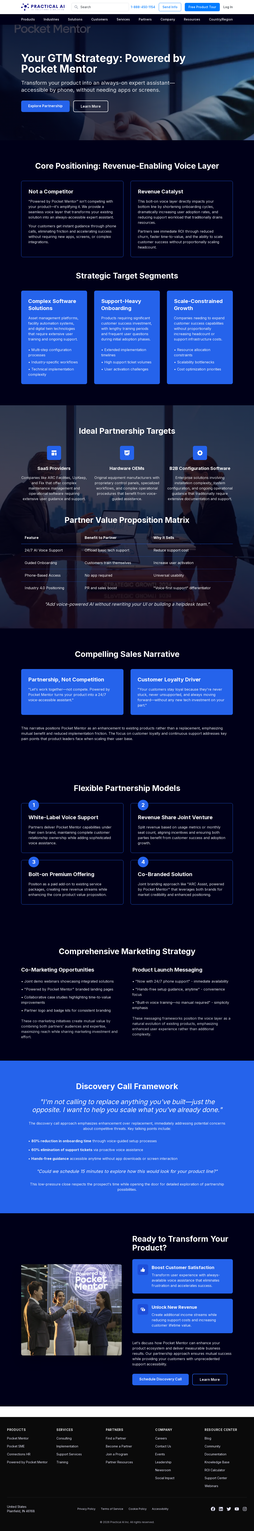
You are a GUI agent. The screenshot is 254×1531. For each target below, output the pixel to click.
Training (62, 1462)
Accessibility (160, 1508)
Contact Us (163, 1446)
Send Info (169, 7)
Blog (208, 1438)
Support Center (216, 1478)
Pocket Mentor (18, 1438)
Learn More (91, 106)
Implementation (67, 1446)
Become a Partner (119, 1446)
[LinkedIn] (221, 1509)
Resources (192, 19)
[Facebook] (213, 1509)
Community (212, 1446)
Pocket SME (16, 1446)
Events (160, 1454)
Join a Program (117, 1454)
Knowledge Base (217, 1462)
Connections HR (18, 1454)
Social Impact (164, 1478)
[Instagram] (245, 1509)
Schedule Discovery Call (160, 1379)
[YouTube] (237, 1509)
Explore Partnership (45, 106)
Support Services (69, 1454)
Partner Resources (119, 1462)
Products (28, 19)
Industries (51, 19)
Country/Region (221, 19)
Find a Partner (116, 1438)
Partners (145, 19)
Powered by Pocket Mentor (27, 1462)
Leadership (163, 1462)
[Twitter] (229, 1509)
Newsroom (163, 1470)
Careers (161, 1438)
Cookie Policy (138, 1508)
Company (168, 19)
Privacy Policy (86, 1508)
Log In (228, 7)
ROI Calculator (215, 1470)
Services (123, 19)
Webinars (211, 1486)
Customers (99, 19)
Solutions (75, 19)
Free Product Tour (202, 7)
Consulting (64, 1438)
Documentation (215, 1454)
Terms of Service (112, 1508)
